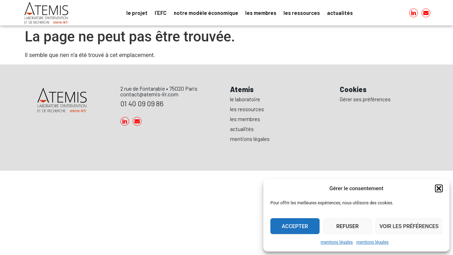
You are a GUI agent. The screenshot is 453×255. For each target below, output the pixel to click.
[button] (438, 188)
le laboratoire (245, 99)
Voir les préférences (408, 226)
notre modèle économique (206, 13)
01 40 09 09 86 (142, 103)
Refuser (347, 226)
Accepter (295, 226)
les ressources (301, 13)
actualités (340, 13)
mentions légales (337, 242)
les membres (260, 13)
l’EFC (161, 13)
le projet (137, 13)
